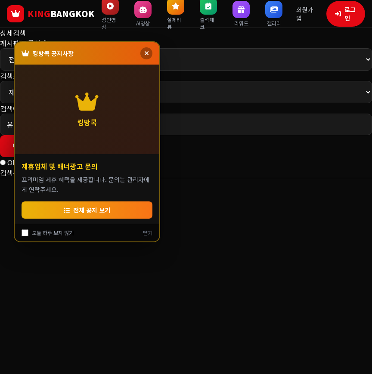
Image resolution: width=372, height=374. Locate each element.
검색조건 (13, 76)
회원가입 (304, 13)
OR (12, 162)
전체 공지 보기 (87, 210)
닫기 (147, 232)
